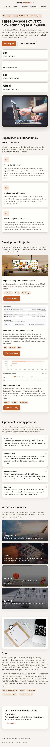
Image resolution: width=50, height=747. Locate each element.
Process (25, 7)
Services (16, 7)
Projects (7, 7)
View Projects (9, 44)
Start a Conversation (27, 44)
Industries (33, 7)
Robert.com (25, 3)
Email (25, 742)
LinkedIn (4, 742)
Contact (43, 7)
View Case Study (12, 298)
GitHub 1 (11, 742)
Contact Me (11, 723)
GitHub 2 (19, 742)
